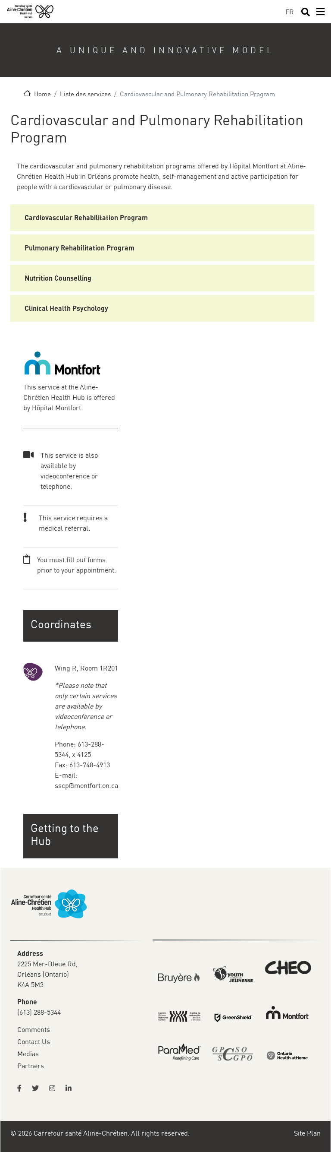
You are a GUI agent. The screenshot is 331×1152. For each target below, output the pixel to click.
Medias (28, 1053)
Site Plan (307, 1133)
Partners (30, 1065)
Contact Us (33, 1041)
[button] (71, 834)
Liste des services (85, 94)
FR (289, 11)
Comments (33, 1029)
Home (42, 94)
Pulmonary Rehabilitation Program (79, 248)
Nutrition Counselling (58, 278)
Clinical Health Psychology (66, 308)
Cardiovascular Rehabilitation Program (86, 217)
